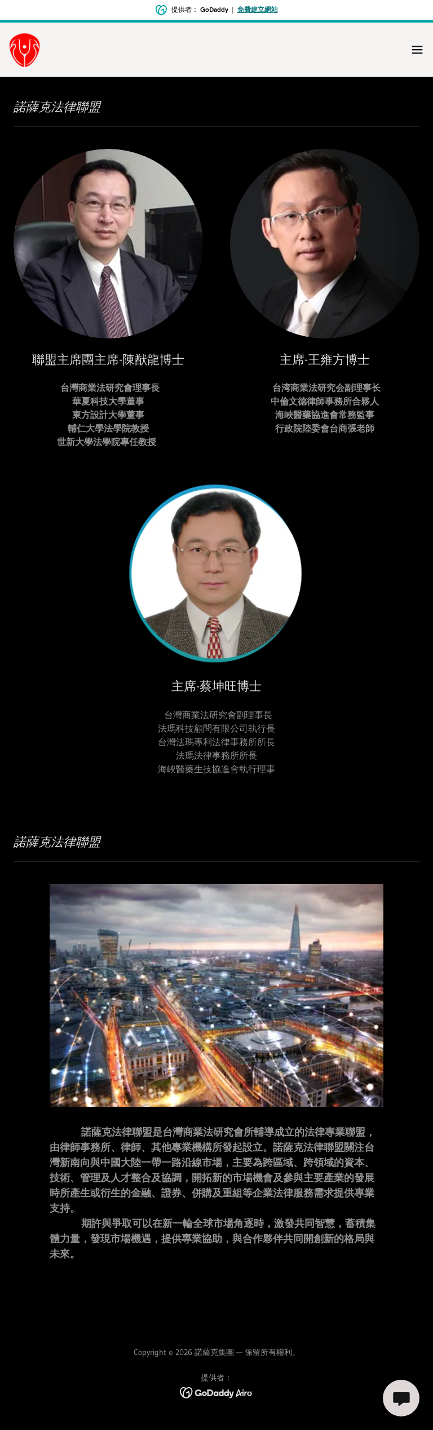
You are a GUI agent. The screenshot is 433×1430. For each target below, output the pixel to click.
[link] (25, 49)
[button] (417, 49)
